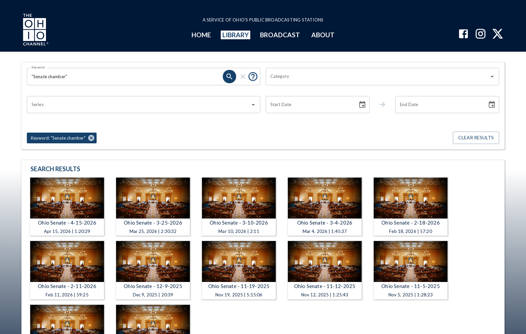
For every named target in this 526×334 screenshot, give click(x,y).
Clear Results (476, 138)
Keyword (38, 67)
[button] (62, 138)
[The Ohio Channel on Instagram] (480, 34)
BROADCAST (280, 35)
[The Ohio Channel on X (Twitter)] (498, 34)
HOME (201, 35)
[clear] (243, 76)
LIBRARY (235, 35)
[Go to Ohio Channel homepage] (34, 30)
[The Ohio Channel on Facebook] (463, 34)
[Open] (492, 76)
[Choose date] (362, 104)
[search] (229, 76)
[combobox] (377, 76)
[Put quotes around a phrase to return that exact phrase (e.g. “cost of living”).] (253, 76)
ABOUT (322, 35)
